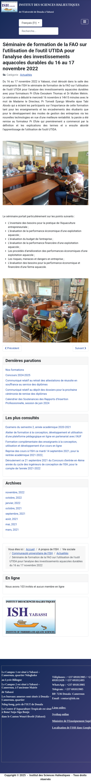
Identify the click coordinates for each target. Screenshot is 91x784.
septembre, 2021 (15, 513)
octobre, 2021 (14, 508)
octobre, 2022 (14, 497)
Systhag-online (60, 714)
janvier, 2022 (13, 503)
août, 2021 (12, 519)
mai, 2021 (11, 524)
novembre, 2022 (15, 492)
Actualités (26, 74)
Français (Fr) (29, 22)
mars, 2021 (12, 529)
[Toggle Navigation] (84, 21)
